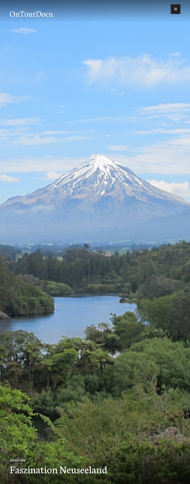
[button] (175, 9)
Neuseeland (18, 460)
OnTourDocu (31, 13)
